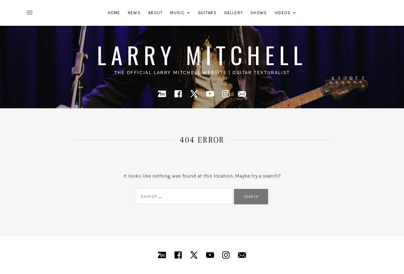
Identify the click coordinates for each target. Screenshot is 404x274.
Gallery (233, 12)
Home (114, 12)
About (155, 12)
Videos (287, 14)
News (134, 12)
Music (182, 14)
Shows (258, 12)
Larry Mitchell (202, 54)
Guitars (207, 12)
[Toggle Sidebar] (31, 13)
